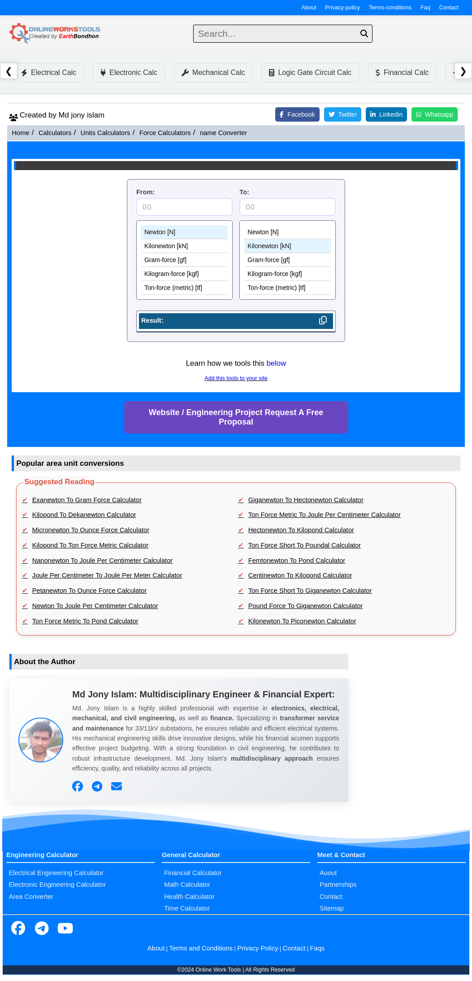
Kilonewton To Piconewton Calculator (302, 621)
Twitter (343, 114)
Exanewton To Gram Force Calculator (87, 500)
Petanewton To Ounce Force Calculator (89, 590)
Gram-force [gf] (184, 260)
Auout (328, 872)
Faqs (317, 948)
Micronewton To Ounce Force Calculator (90, 530)
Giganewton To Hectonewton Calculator (306, 500)
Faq (425, 7)
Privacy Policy (257, 948)
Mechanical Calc (213, 72)
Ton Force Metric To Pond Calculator (85, 621)
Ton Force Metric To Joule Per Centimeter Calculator (324, 514)
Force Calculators (165, 132)
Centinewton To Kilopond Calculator (300, 575)
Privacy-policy (342, 7)
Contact (449, 7)
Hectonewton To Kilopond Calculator (301, 530)
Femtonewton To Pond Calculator (296, 560)
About (309, 7)
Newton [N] (184, 232)
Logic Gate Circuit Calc (310, 72)
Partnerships (338, 884)
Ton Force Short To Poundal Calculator (304, 545)
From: (145, 192)
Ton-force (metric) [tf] (184, 288)
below (276, 363)
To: (244, 192)
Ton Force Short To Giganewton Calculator (310, 590)
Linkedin (386, 114)
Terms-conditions (390, 7)
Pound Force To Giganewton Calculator (305, 605)
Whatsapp (434, 114)
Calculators (55, 132)
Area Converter (31, 896)
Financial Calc (402, 72)
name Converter (223, 132)
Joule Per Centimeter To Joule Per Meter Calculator (107, 575)
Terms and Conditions (201, 948)
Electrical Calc (48, 72)
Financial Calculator (193, 872)
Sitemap (332, 908)
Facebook (297, 114)
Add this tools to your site (235, 378)
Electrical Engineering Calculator (56, 872)
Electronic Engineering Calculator (57, 884)
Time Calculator (187, 908)
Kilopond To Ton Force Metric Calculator (90, 545)
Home (20, 132)
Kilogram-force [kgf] (184, 274)
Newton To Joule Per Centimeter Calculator (95, 605)
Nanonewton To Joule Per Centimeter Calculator (102, 560)
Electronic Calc (128, 72)
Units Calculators (105, 132)
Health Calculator (189, 896)
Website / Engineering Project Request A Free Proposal (236, 417)
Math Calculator (187, 884)
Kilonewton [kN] (184, 246)
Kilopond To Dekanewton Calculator (84, 514)
